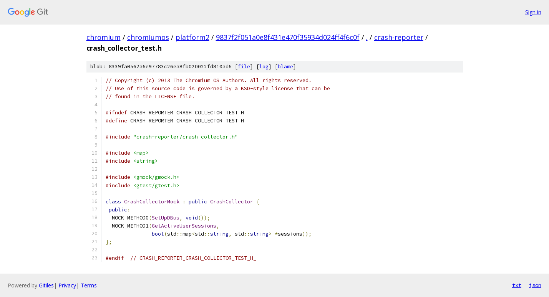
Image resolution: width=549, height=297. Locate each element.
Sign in (533, 12)
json (535, 285)
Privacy (67, 285)
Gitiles (46, 285)
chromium (103, 37)
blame (285, 66)
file (244, 66)
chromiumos (148, 37)
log (264, 66)
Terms (89, 285)
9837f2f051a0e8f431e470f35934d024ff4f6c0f (288, 37)
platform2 (192, 37)
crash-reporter (398, 37)
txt (516, 285)
